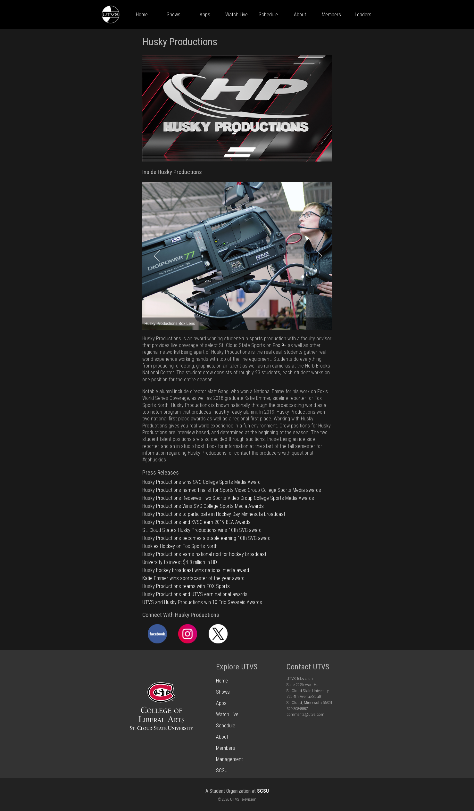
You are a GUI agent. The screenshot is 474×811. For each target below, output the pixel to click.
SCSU (263, 791)
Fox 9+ (280, 345)
